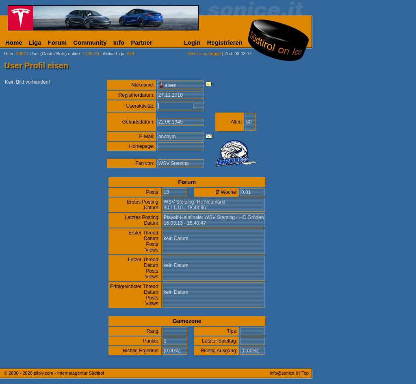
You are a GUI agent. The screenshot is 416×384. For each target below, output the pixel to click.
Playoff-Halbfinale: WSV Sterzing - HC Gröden (214, 217)
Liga (35, 42)
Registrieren (225, 42)
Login (192, 42)
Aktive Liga (113, 53)
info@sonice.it (284, 373)
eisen (171, 85)
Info (119, 42)
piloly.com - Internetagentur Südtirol (69, 373)
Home (13, 42)
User (8, 53)
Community (90, 42)
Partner (141, 42)
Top (305, 373)
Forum (57, 42)
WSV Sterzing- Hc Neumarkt (194, 202)
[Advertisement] (351, 202)
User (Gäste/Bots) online (55, 53)
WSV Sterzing (173, 163)
